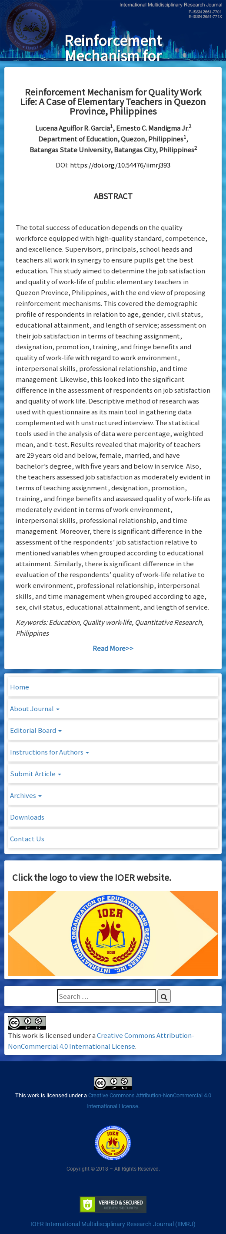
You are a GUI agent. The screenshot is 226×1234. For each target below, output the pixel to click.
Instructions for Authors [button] (49, 751)
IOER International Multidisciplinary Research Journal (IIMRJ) (113, 1224)
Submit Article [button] (35, 773)
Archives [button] (26, 795)
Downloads (27, 816)
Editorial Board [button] (36, 730)
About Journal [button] (35, 708)
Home (19, 686)
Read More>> (113, 648)
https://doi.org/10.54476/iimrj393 (120, 164)
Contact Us (27, 838)
